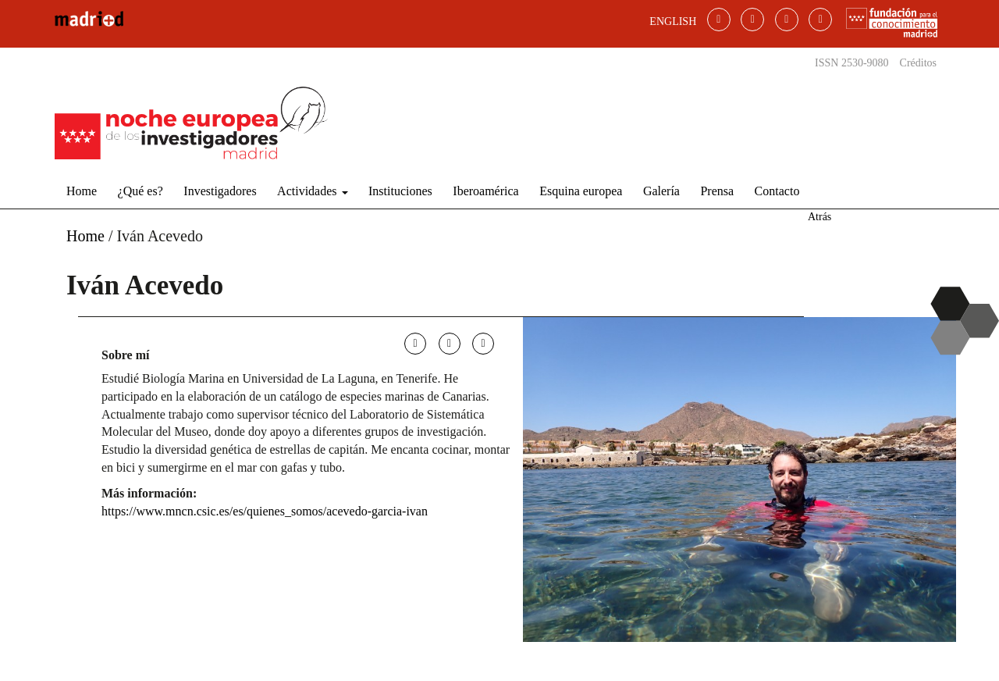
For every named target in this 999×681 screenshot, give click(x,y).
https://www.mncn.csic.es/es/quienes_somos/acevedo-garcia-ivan (264, 511)
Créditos (918, 63)
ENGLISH (672, 21)
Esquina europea (580, 191)
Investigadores (219, 191)
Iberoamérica (485, 191)
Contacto (777, 191)
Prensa (717, 191)
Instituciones (400, 191)
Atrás (819, 217)
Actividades (312, 191)
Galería (661, 191)
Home (81, 191)
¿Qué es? (140, 191)
